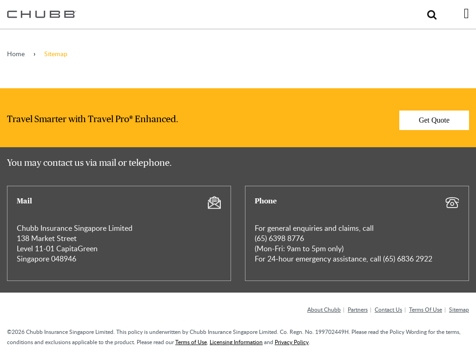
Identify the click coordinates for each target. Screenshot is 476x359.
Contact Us (388, 309)
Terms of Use (191, 342)
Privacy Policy (292, 342)
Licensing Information (236, 342)
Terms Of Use (425, 309)
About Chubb (324, 309)
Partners (358, 309)
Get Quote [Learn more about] (434, 120)
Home (16, 53)
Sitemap (459, 309)
